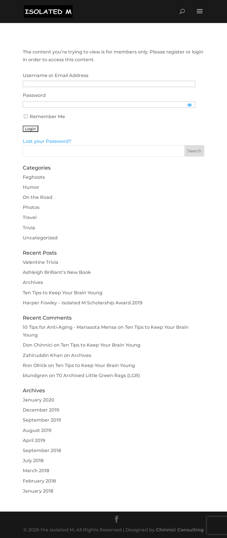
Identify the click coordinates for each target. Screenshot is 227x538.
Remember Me (44, 116)
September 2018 (42, 450)
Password (34, 95)
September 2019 (42, 420)
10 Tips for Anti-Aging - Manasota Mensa (70, 327)
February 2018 (39, 481)
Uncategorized (40, 238)
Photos (31, 207)
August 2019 (37, 430)
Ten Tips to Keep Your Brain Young (62, 292)
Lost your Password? (47, 141)
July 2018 (33, 460)
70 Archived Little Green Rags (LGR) (98, 375)
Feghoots (34, 177)
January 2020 (38, 400)
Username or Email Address (55, 75)
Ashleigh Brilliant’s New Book (57, 272)
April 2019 (34, 440)
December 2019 (41, 410)
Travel (30, 217)
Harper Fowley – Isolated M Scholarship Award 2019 (82, 302)
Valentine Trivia (40, 262)
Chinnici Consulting (180, 530)
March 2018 (36, 470)
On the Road (37, 197)
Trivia (29, 227)
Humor (31, 187)
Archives (33, 282)
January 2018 (38, 491)
